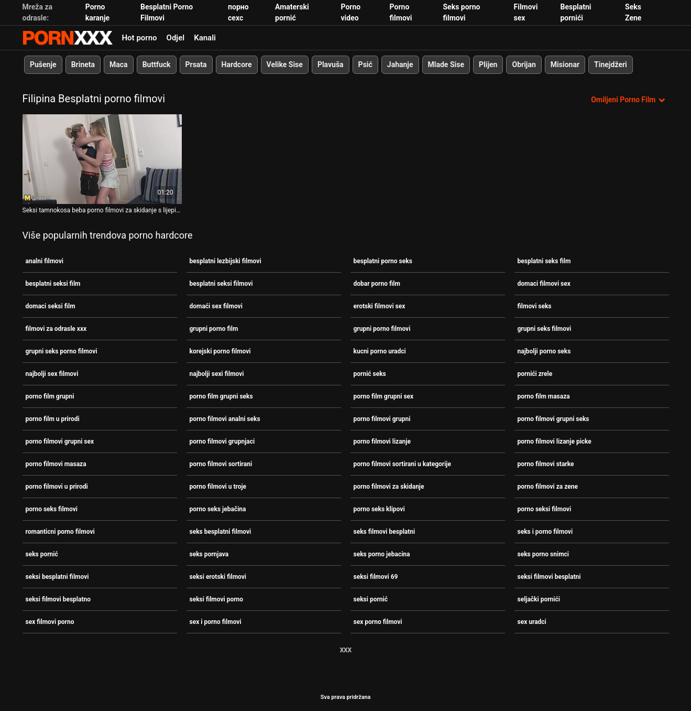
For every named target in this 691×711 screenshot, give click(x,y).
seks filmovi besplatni (384, 531)
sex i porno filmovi (216, 622)
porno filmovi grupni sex (60, 441)
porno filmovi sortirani (221, 464)
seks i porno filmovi (545, 531)
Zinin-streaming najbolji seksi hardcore (68, 37)
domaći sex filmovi (216, 306)
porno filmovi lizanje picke (554, 441)
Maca (118, 64)
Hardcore (236, 64)
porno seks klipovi (379, 509)
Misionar (564, 64)
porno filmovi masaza (56, 464)
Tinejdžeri (610, 64)
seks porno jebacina (382, 554)
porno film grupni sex (384, 396)
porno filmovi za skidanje (389, 486)
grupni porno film (214, 328)
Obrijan (523, 64)
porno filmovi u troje (218, 486)
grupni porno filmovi (382, 328)
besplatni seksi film (53, 283)
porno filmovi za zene (548, 486)
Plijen (487, 64)
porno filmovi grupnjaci (222, 441)
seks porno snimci (543, 554)
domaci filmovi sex (544, 283)
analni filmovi (44, 261)
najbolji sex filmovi (52, 374)
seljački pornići (539, 599)
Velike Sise (284, 64)
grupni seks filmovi (545, 328)
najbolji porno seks (544, 351)
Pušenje (43, 64)
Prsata (195, 64)
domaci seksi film (50, 306)
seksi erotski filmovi (218, 576)
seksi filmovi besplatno (58, 599)
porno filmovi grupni (382, 419)
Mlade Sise (445, 64)
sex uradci (532, 622)
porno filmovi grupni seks (553, 419)
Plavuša (330, 64)
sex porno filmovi (378, 622)
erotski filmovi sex (379, 306)
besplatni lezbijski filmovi (225, 261)
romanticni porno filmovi (60, 531)
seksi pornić (371, 599)
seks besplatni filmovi (220, 531)
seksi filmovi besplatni (549, 576)
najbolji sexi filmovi (217, 374)
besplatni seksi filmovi (221, 283)
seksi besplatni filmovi (57, 576)
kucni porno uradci (380, 351)
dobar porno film (377, 283)
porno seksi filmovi (545, 509)
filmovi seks (535, 306)
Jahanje (400, 64)
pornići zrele (535, 374)
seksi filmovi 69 (376, 576)
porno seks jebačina (218, 509)
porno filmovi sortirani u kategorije (402, 464)
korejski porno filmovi (220, 351)
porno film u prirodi (53, 419)
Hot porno (139, 37)
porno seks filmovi (52, 509)
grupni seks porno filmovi (61, 351)
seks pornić (42, 554)
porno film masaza (544, 396)
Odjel (176, 37)
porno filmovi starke (546, 464)
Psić (365, 64)
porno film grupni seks (221, 396)
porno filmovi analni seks (225, 419)
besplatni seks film (544, 261)
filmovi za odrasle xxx (56, 328)
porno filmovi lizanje (382, 441)
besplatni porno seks (383, 261)
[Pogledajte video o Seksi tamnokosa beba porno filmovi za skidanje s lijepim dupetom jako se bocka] (102, 159)
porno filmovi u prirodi (57, 486)
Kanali (205, 37)
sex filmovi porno (50, 622)
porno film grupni (50, 396)
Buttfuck (156, 64)
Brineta (82, 64)
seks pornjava (209, 554)
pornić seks (370, 374)
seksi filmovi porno (217, 599)
